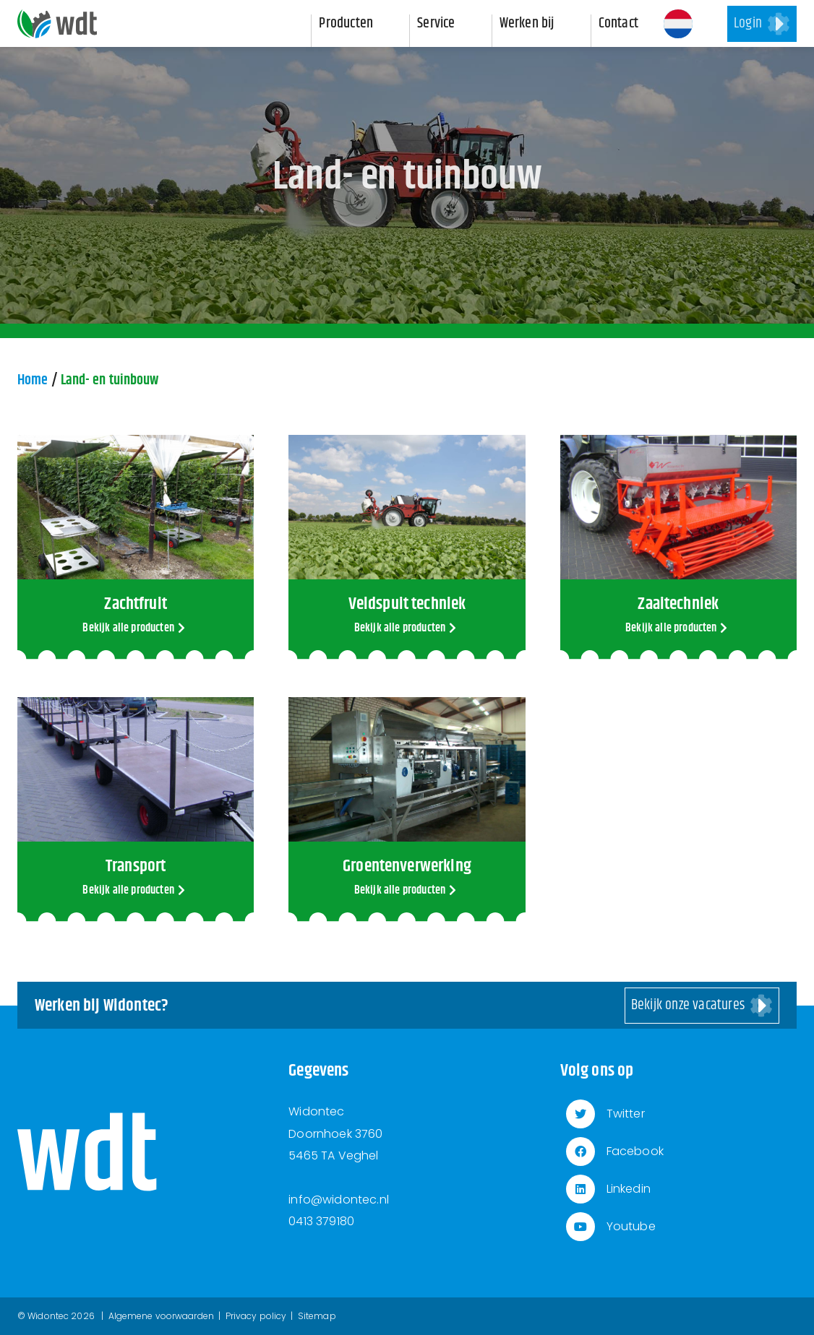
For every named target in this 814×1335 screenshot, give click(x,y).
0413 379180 (321, 1221)
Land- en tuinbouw (110, 380)
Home (32, 380)
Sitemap (317, 1316)
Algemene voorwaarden (161, 1316)
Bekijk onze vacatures (688, 1005)
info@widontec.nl (338, 1199)
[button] (678, 23)
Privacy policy (256, 1316)
